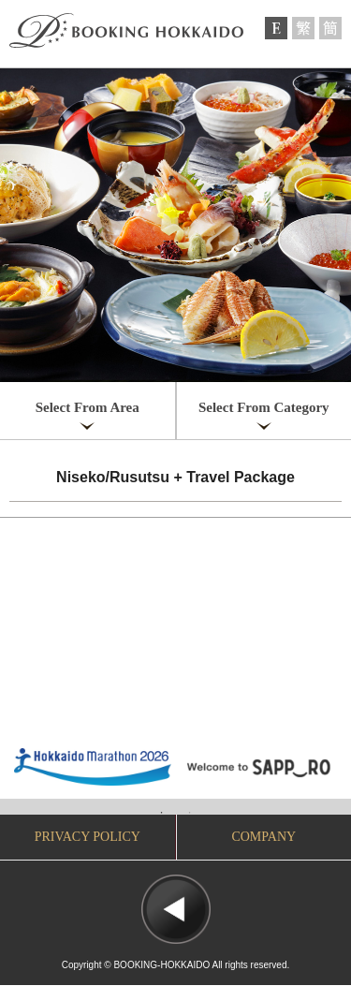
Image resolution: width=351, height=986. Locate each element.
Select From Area (87, 407)
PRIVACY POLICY (87, 837)
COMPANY (263, 837)
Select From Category (263, 407)
